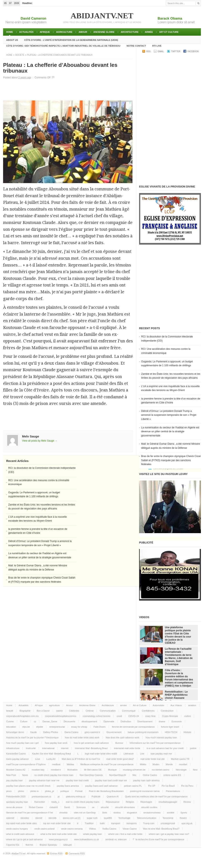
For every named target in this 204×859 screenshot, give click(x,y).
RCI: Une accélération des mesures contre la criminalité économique (165, 351)
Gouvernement (113, 732)
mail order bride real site (152, 759)
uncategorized (168, 823)
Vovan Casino (130, 828)
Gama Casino (71, 732)
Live (142, 753)
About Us (12, 40)
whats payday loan (92, 834)
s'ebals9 (53, 807)
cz (35, 721)
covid (119, 716)
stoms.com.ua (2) (71, 818)
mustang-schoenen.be (134, 769)
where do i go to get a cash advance (24, 839)
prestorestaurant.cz (41, 796)
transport (115, 823)
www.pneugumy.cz (58, 839)
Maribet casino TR (180, 759)
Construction (167, 710)
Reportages (146, 802)
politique (64, 791)
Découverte (69, 721)
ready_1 (55, 802)
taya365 (108, 818)
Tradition (89, 823)
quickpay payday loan (17, 802)
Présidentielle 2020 (16, 796)
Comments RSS (77, 853)
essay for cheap (79, 727)
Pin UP (151, 786)
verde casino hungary (17, 828)
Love (37, 759)
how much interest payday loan (161, 737)
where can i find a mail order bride (125, 834)
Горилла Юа (12, 845)
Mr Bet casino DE (93, 769)
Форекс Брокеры (48, 845)
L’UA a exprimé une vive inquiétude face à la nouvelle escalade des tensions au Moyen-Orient (170, 388)
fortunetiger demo (15, 732)
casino (59, 710)
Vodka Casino (109, 828)
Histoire (187, 732)
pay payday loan (14, 780)
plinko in (34, 791)
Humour (119, 743)
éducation (11, 727)
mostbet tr (56, 769)
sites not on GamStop (85, 812)
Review (187, 802)
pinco (9, 791)
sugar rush (92, 818)
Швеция (67, 845)
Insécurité (31, 748)
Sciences (81, 807)
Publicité (96, 796)
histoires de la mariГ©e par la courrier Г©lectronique (32, 737)
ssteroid (10, 818)
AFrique (45, 32)
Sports (184, 812)
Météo (143, 764)
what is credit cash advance (20, 834)
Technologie (124, 818)
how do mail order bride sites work (82, 737)
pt (59, 796)
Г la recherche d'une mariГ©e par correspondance (158, 839)
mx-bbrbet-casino (160, 769)
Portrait (78, 791)
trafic (102, 823)
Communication (107, 710)
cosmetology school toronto (96, 716)
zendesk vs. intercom (116, 839)
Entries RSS (56, 853)
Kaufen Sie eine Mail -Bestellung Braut (51, 753)
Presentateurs (173, 791)
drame (162, 721)
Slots (104, 812)
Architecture (130, 32)
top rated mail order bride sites (21, 823)
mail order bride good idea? (120, 759)
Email (161, 51)
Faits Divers (100, 727)
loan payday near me (161, 753)
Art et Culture (169, 32)
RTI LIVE (157, 46)
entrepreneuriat (57, 727)
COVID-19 (133, 716)
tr (78, 823)
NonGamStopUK (117, 775)
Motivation (72, 769)
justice (193, 748)
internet (64, 748)
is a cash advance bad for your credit (165, 748)
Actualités (26, 32)
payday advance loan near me (44, 780)
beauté (9, 710)
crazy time (150, 716)
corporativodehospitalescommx (60, 716)
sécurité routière (149, 807)
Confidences (148, 710)
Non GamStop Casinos (91, 775)
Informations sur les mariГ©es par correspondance (155, 743)
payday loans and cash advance (101, 786)
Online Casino (150, 775)
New (195, 769)
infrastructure (12, 748)
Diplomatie (108, 721)
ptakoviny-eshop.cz (75, 796)
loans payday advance (17, 759)
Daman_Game (49, 721)
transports (132, 823)
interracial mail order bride (127, 748)
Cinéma (90, 710)
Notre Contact (136, 46)
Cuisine (10, 721)
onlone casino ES (172, 775)
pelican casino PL (133, 786)
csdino (187, 716)
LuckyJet (50, 759)
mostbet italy (38, 769)
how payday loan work (56, 743)
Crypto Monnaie (170, 716)
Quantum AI (113, 796)
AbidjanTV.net (102, 15)
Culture (23, 721)
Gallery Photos (50, 732)
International (48, 748)
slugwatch (132, 812)
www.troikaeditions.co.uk (86, 839)
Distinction (126, 721)
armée (149, 32)
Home (9, 32)
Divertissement (144, 721)
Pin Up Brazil (168, 786)
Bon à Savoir (43, 710)
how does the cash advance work (122, 737)
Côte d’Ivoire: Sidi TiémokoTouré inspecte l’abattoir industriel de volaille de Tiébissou (63, 46)
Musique (112, 769)
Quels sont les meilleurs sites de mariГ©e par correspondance (156, 796)
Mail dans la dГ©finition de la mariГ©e (81, 759)
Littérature (128, 753)
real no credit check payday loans (82, 802)
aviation (192, 705)
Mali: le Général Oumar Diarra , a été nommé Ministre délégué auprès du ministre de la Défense (170, 445)
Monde (169, 764)
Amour (83, 32)
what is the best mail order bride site (58, 834)
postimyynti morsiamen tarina (144, 791)
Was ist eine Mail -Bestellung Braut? (161, 828)
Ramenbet (39, 802)
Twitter (175, 51)
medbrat (56, 764)
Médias (70, 764)
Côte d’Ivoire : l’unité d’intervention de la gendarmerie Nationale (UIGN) (71, 40)
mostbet (183, 764)
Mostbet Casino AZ (15, 769)
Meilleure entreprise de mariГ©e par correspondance (106, 764)
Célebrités (74, 710)
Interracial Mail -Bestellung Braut (91, 748)
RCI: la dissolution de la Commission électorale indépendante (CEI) (167, 338)
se (93, 807)
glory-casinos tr (92, 732)
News (25, 775)
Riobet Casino (36, 807)
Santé (67, 807)
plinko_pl (49, 791)
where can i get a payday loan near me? (169, 834)
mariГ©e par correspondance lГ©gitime (26, 764)
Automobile (158, 705)
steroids (53, 818)
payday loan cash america (146, 780)
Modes (155, 764)
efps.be (26, 727)
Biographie (25, 710)
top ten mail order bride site (57, 823)
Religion (130, 802)
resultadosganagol (167, 802)
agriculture (64, 32)
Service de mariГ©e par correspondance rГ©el (29, 812)
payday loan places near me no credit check (28, 786)
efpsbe (39, 727)
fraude (33, 732)
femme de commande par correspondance (133, 727)
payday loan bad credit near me (111, 780)
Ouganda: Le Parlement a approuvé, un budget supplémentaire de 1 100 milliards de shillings (167, 363)
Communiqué (128, 710)
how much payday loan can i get (22, 743)
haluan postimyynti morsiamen (143, 732)
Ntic (134, 775)
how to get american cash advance (91, 743)
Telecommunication (146, 818)
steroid (38, 818)
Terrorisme (168, 818)
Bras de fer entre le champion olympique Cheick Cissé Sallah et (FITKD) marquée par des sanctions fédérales (171, 460)
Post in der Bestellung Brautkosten (106, 791)
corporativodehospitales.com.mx (22, 716)
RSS (148, 51)
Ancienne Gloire (104, 32)
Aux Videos (176, 705)
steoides (25, 818)
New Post (11, 775)
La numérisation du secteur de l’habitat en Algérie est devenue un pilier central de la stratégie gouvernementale (170, 431)
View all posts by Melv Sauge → (39, 440)
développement (89, 721)
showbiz (63, 812)
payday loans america (68, 786)
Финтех (29, 845)
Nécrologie (181, 769)
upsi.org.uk (186, 823)
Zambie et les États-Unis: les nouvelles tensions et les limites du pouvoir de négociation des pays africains (170, 375)
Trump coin (148, 823)
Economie (177, 721)
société (19, 55)
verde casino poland (44, 828)
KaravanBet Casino (16, 753)
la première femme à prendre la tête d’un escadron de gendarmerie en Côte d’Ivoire (170, 400)
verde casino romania (72, 828)
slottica (117, 812)
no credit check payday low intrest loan (53, 775)
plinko (21, 791)
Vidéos (92, 828)
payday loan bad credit (77, 780)
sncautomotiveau (152, 812)
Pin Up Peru (187, 786)
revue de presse (14, 807)
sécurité (105, 807)
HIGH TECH (171, 732)
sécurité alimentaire (125, 807)
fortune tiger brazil (170, 727)
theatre (183, 818)
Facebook (193, 51)
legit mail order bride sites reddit (101, 753)
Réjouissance (113, 802)
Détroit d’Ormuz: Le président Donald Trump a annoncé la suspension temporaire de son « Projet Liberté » (168, 415)
